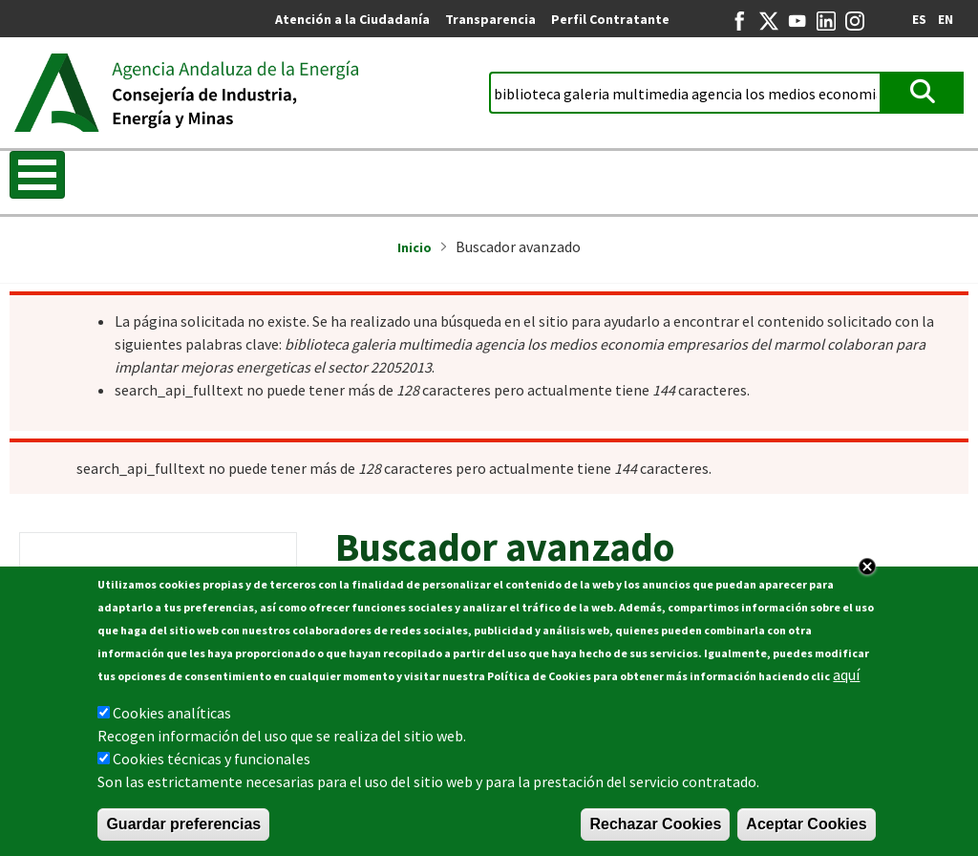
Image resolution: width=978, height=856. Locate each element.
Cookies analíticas (172, 712)
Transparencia (490, 19)
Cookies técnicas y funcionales (211, 758)
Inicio (414, 247)
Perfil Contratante (610, 19)
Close (867, 566)
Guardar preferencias (183, 824)
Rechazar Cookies (655, 824)
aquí (846, 674)
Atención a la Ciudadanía (352, 19)
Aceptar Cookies (806, 824)
